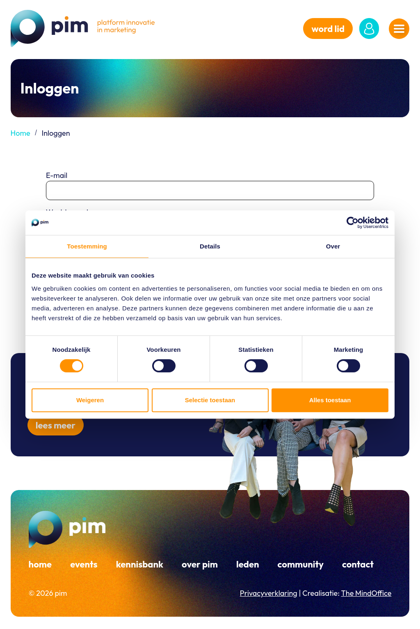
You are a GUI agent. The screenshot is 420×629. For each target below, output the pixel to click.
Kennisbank (139, 564)
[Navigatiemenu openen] (399, 28)
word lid (328, 28)
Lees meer (55, 425)
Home (20, 133)
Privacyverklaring (268, 593)
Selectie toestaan (210, 400)
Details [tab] (210, 246)
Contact (358, 564)
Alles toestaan (330, 400)
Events (84, 564)
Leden (247, 564)
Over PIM (200, 564)
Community (301, 564)
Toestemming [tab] (87, 246)
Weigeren (90, 400)
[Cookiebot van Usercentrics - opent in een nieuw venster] (352, 223)
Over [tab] (333, 246)
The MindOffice (366, 593)
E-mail (56, 175)
